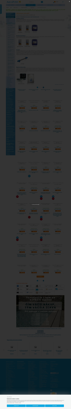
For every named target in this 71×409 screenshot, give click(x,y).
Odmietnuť (16, 405)
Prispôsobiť (35, 405)
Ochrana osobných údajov (11, 402)
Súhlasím (54, 405)
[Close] (69, 1)
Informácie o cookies (18, 402)
